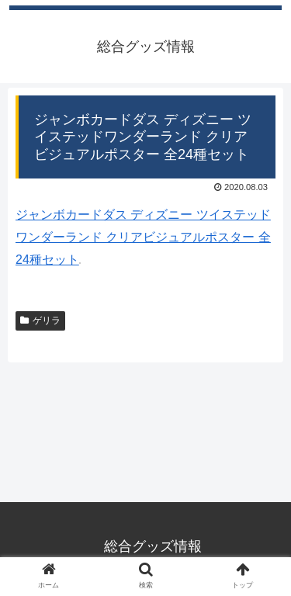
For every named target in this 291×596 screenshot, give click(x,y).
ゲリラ (40, 320)
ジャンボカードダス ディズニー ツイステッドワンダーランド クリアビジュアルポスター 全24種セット (143, 237)
